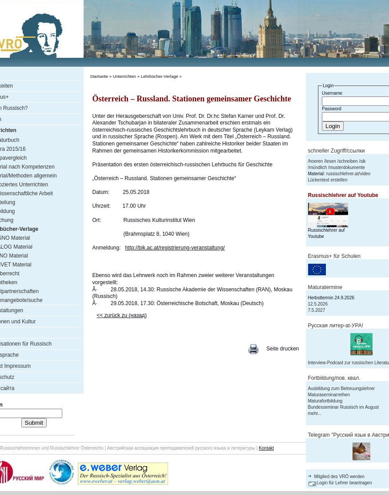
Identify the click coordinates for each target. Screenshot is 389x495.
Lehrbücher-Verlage (159, 76)
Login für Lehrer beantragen (344, 482)
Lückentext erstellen (328, 179)
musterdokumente (347, 167)
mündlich (318, 167)
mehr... (315, 413)
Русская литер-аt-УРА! (335, 325)
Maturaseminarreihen (329, 394)
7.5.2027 (316, 310)
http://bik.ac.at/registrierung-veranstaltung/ (175, 248)
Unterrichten (124, 76)
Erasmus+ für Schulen (334, 256)
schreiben (347, 161)
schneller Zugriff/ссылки (336, 151)
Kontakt (266, 448)
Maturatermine (325, 287)
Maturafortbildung (325, 400)
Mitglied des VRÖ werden (339, 476)
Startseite (99, 76)
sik (362, 161)
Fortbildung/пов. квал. (334, 378)
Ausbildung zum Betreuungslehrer (341, 388)
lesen (330, 161)
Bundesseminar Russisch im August (343, 407)
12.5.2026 (318, 304)
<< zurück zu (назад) (122, 315)
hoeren (316, 161)
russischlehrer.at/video (348, 173)
